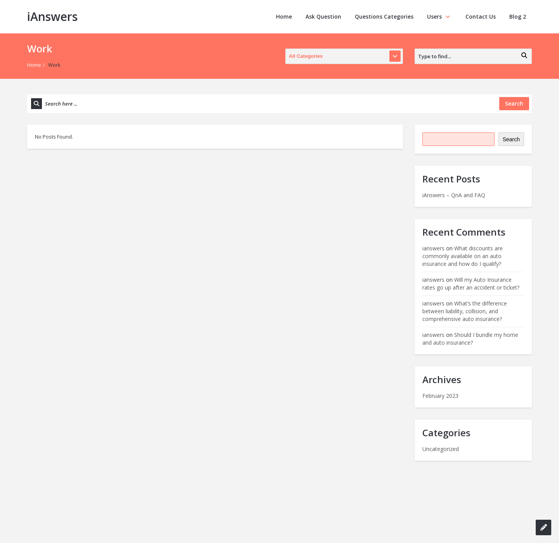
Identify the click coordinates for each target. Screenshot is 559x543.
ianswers (433, 248)
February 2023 (440, 395)
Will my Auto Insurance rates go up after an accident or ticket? (470, 283)
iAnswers (52, 16)
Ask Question (323, 16)
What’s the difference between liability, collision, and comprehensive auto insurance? (464, 311)
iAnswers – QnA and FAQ (453, 195)
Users (439, 16)
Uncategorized (440, 449)
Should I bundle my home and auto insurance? (470, 338)
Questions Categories (384, 16)
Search (511, 139)
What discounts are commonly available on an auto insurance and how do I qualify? (462, 256)
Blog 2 (517, 16)
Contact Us (480, 16)
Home (284, 16)
